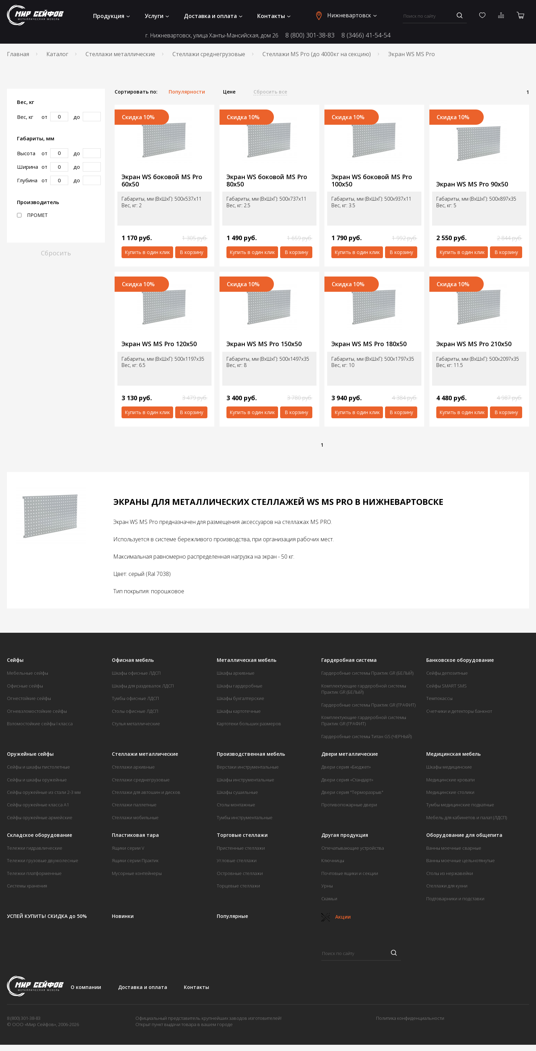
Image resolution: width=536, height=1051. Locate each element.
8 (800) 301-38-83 (309, 35)
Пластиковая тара (135, 835)
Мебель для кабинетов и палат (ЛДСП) (466, 817)
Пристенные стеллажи (241, 848)
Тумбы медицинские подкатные (460, 805)
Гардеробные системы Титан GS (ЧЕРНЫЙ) (366, 736)
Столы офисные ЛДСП (135, 711)
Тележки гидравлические (34, 848)
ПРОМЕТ (32, 215)
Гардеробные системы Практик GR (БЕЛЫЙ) (367, 673)
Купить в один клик (147, 252)
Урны (327, 886)
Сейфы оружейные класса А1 (38, 805)
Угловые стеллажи (237, 860)
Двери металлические (349, 754)
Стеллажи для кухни (446, 886)
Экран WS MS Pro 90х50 (472, 184)
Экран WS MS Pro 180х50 (369, 344)
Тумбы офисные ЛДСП (135, 698)
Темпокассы (439, 698)
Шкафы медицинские (449, 767)
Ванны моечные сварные (453, 848)
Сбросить (56, 253)
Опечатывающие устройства (352, 848)
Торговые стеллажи (242, 835)
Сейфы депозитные (447, 673)
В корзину (191, 252)
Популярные (232, 916)
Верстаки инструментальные (248, 767)
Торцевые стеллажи (238, 886)
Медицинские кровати (450, 780)
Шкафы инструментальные (245, 780)
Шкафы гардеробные (239, 686)
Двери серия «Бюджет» (346, 767)
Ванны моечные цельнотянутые (460, 860)
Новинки (123, 916)
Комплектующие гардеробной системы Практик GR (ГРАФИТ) (363, 720)
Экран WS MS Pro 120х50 (159, 344)
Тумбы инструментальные (245, 817)
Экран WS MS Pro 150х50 (264, 344)
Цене (229, 92)
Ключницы (332, 860)
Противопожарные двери (349, 805)
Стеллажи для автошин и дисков (146, 792)
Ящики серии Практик (135, 860)
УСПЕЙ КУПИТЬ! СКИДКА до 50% (47, 916)
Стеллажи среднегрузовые (208, 54)
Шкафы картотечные (239, 711)
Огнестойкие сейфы (29, 698)
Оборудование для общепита (464, 835)
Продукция (111, 16)
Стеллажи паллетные (134, 805)
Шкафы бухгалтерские (240, 698)
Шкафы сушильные (237, 792)
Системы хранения (27, 886)
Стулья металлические (136, 723)
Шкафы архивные (235, 673)
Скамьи (329, 898)
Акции (336, 916)
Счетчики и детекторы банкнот (459, 711)
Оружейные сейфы (30, 754)
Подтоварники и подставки (455, 898)
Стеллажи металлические (120, 54)
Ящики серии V (128, 848)
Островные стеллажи (240, 873)
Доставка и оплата (213, 16)
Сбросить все (270, 92)
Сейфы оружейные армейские (39, 817)
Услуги (157, 16)
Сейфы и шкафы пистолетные (38, 767)
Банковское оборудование (460, 660)
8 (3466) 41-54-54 (366, 35)
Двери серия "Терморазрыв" (352, 792)
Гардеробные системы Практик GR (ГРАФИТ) (368, 705)
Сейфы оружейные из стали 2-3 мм (44, 792)
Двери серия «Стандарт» (347, 780)
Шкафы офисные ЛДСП (136, 673)
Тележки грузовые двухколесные (42, 860)
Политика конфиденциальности (410, 1018)
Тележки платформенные (34, 873)
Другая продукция (344, 835)
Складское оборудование (39, 835)
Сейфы (15, 660)
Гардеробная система (349, 660)
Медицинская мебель (453, 754)
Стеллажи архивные (133, 767)
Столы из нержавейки (449, 873)
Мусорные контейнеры (137, 873)
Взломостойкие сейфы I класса (40, 723)
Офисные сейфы (25, 686)
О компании (86, 987)
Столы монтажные (236, 805)
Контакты (274, 16)
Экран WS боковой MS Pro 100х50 (371, 180)
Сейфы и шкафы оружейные (37, 780)
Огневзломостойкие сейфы (37, 711)
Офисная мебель (133, 660)
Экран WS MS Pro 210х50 (473, 344)
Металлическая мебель (246, 660)
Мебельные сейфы (27, 673)
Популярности (187, 92)
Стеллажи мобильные (135, 817)
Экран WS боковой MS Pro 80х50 (266, 180)
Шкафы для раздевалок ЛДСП (143, 686)
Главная (18, 54)
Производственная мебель (251, 754)
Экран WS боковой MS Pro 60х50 (162, 180)
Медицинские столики (450, 792)
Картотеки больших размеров (249, 723)
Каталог (57, 54)
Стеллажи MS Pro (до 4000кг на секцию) (316, 54)
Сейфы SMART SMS (446, 686)
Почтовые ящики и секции (349, 873)
